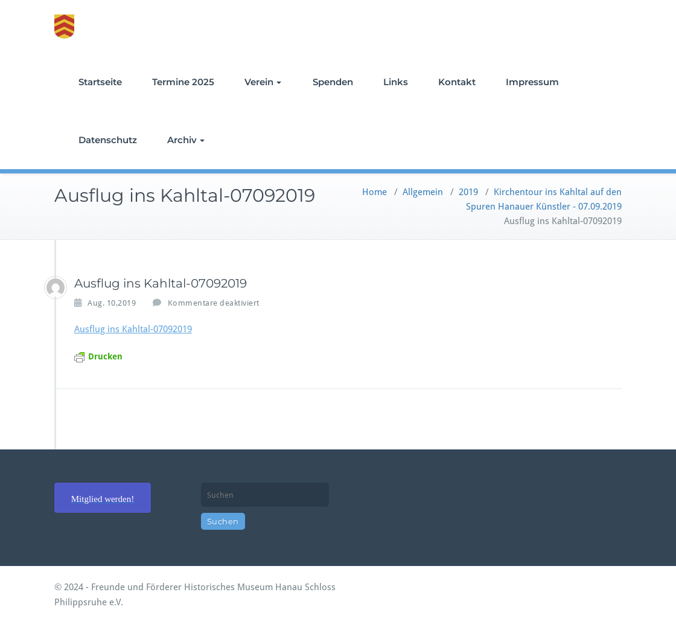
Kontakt (457, 82)
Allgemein (423, 192)
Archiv (186, 140)
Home (374, 192)
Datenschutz (107, 140)
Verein (262, 82)
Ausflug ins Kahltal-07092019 (133, 329)
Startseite (100, 82)
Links (395, 82)
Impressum (532, 82)
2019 (468, 192)
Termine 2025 (183, 82)
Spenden (333, 82)
